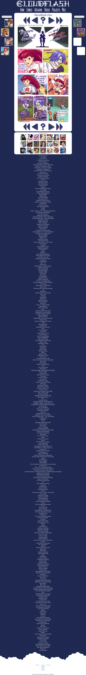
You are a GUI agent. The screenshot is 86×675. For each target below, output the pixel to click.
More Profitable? (43, 518)
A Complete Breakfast (43, 254)
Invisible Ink (43, 418)
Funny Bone (43, 579)
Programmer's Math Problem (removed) (43, 404)
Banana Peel (43, 194)
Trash (43, 322)
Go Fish (43, 506)
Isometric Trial (43, 513)
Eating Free (43, 319)
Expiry (43, 440)
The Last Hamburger (43, 178)
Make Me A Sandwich (43, 224)
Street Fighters (43, 538)
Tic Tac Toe (43, 641)
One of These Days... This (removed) (43, 416)
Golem (43, 458)
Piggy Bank (43, 196)
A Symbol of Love (43, 257)
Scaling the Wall (43, 176)
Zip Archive (43, 229)
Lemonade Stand (43, 520)
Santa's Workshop (43, 576)
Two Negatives (43, 498)
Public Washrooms (43, 565)
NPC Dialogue (43, 223)
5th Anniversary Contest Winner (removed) (43, 464)
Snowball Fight (43, 558)
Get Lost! (43, 604)
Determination (43, 567)
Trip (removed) (43, 443)
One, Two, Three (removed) (43, 467)
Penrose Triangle (43, 495)
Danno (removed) (43, 500)
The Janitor (43, 635)
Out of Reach (43, 459)
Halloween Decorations (43, 327)
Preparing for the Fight (43, 620)
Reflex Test (43, 237)
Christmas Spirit (43, 378)
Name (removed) (43, 552)
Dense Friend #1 (43, 227)
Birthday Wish (43, 236)
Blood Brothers (43, 316)
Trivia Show (43, 284)
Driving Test (43, 346)
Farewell (43, 485)
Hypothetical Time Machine (43, 510)
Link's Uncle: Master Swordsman (43, 540)
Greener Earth (43, 272)
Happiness (43, 348)
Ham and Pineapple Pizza (43, 188)
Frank (43, 421)
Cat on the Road (43, 407)
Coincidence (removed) (43, 543)
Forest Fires (43, 599)
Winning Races (43, 351)
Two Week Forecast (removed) (43, 470)
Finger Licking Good (43, 628)
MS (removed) (43, 372)
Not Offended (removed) (43, 591)
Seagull (43, 187)
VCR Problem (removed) (43, 646)
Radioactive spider (43, 638)
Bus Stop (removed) (43, 647)
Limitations (43, 297)
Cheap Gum (43, 373)
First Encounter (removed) (43, 516)
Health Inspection (43, 279)
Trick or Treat (43, 389)
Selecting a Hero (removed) (43, 582)
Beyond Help (43, 354)
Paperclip (43, 649)
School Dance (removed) (43, 310)
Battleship (43, 556)
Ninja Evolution (43, 278)
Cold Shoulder (43, 424)
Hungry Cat (43, 172)
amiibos (43, 245)
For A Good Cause (43, 436)
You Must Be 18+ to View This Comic (43, 492)
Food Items (43, 611)
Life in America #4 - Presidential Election (43, 211)
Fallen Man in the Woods (43, 285)
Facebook (43, 260)
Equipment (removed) (43, 586)
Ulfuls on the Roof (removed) (43, 532)
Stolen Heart (43, 561)
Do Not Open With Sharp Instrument (43, 456)
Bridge (43, 546)
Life (43, 290)
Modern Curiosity (43, 221)
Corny (43, 345)
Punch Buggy (43, 461)
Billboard (43, 299)
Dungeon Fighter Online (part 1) (43, 403)
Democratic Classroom (43, 547)
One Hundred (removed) (43, 501)
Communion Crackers (43, 175)
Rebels (43, 610)
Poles (43, 555)
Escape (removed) (43, 428)
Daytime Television (43, 163)
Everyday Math (43, 598)
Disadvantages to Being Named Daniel (43, 370)
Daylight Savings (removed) (43, 395)
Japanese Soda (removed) (43, 422)
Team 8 (43, 179)
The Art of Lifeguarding (43, 281)
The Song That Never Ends (43, 602)
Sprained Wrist (43, 324)
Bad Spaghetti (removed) (43, 571)
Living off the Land (43, 160)
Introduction (43, 650)
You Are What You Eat (43, 601)
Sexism (43, 625)
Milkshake (43, 613)
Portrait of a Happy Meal (43, 233)
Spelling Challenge (43, 529)
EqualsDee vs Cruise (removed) (43, 318)
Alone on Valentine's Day (43, 166)
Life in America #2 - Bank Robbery (43, 232)
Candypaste (43, 325)
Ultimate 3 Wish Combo (43, 230)
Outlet (43, 503)
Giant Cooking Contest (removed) (43, 360)
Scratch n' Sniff (43, 534)
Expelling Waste (43, 220)
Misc (64, 10)
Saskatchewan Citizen (43, 450)
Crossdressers (43, 406)
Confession (43, 203)
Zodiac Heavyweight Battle (43, 202)
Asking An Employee (43, 169)
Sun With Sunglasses (43, 206)
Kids (43, 309)
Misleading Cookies (43, 246)
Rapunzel (43, 291)
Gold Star (43, 577)
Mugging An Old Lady (43, 413)
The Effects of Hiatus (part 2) (43, 446)
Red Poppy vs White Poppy (43, 266)
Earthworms (43, 462)
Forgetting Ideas (43, 380)
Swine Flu (43, 303)
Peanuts (43, 412)
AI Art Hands (43, 162)
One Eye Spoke (43, 568)
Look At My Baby (43, 197)
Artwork (38, 10)
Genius (43, 352)
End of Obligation (43, 337)
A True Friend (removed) (43, 605)
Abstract (43, 614)
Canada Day (43, 486)
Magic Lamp (43, 342)
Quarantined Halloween (43, 212)
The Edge (43, 376)
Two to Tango (43, 535)
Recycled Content (43, 397)
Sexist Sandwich (43, 235)
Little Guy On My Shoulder (43, 293)
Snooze (43, 208)
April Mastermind (43, 269)
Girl (43, 482)
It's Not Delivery (43, 184)
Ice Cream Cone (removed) (43, 619)
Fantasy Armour (43, 214)
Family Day (43, 449)
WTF (43, 398)
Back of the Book (43, 479)
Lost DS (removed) (43, 608)
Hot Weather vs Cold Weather (43, 170)
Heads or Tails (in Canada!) (43, 415)
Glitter (43, 251)
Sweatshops (43, 363)
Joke (43, 592)
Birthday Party (43, 199)
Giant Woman (43, 509)
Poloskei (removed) (43, 559)
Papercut (43, 252)
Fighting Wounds (43, 553)
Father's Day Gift (43, 173)
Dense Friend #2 (43, 226)
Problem (43, 519)
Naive (43, 437)
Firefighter (43, 515)
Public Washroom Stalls (43, 255)
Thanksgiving (43, 452)
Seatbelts (43, 574)
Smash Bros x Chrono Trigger (43, 167)
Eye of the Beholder (43, 336)
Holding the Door (43, 239)
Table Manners (43, 526)
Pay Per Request (43, 315)
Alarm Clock (43, 349)
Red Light (43, 585)
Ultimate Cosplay (43, 410)
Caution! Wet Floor (43, 388)
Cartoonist (43, 273)
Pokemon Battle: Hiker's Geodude (43, 217)
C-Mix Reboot (43, 261)
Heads (43, 525)
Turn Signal (43, 190)
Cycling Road (43, 276)
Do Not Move (43, 334)
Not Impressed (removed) (43, 504)
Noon (43, 366)
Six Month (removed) (43, 480)
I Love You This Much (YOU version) (43, 468)
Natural (43, 541)
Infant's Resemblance (43, 193)
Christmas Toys (43, 205)
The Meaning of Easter (43, 442)
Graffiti (43, 523)
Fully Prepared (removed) (43, 340)
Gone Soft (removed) (43, 431)
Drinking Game (43, 537)
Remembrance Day (43, 386)
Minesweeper (43, 622)
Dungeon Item (43, 596)
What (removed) (43, 445)
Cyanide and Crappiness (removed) (43, 430)
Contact (48, 665)
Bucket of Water (43, 385)
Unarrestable (43, 243)
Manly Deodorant (43, 248)
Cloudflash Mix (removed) (43, 312)
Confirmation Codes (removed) (43, 588)
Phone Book (43, 640)
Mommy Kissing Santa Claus (43, 321)
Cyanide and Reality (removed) (43, 391)
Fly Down (43, 331)
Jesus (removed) (43, 307)
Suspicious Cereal (43, 343)
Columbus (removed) (43, 433)
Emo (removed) (43, 367)
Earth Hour (43, 357)
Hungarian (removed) (43, 473)
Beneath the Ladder (43, 375)
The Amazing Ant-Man (43, 358)
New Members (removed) (43, 644)
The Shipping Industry (43, 191)
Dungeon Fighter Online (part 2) (43, 401)
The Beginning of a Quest (43, 593)
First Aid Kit (43, 249)
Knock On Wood (43, 267)
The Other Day (43, 507)
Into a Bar (43, 361)
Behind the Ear (43, 300)
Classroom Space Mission (43, 313)
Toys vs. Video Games (43, 305)
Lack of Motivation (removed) (43, 455)
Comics (29, 10)
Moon (43, 328)
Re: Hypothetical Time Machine (43, 282)
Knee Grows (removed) (43, 595)
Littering (43, 296)
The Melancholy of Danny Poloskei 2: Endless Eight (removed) (43, 471)
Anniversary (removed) (43, 607)
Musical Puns (43, 185)
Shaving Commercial (43, 215)
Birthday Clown (43, 182)
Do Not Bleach (43, 330)
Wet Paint (43, 626)
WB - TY (43, 263)
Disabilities (43, 369)
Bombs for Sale (43, 181)
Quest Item (43, 287)
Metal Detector (43, 631)
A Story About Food (43, 333)
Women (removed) (43, 439)
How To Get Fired (43, 392)
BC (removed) (43, 544)
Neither (43, 632)
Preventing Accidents (43, 474)
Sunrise (43, 209)
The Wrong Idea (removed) (43, 634)
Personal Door (43, 488)
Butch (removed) (43, 531)
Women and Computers (43, 573)
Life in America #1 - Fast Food (43, 242)
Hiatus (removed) (43, 453)
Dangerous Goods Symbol (43, 258)
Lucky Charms (43, 629)
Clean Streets (43, 570)
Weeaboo (43, 549)
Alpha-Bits (43, 550)
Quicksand (43, 434)
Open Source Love (43, 355)
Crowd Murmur (43, 159)
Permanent (43, 583)
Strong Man (43, 494)
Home (22, 10)
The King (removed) (43, 564)
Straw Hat (43, 425)
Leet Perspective (43, 240)
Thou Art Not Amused (43, 476)
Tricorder (43, 157)
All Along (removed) (43, 637)
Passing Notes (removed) (43, 580)
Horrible (43, 419)
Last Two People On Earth (43, 512)
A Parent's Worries (43, 528)
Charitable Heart (43, 489)
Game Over (43, 264)
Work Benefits (43, 302)
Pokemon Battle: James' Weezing (43, 164)
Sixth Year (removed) (43, 409)
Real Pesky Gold (43, 339)
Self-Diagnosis (43, 156)
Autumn (43, 616)
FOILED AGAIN (43, 394)
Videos (47, 10)
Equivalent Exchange (43, 483)
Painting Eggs (43, 270)
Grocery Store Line (43, 522)
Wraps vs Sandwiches (43, 364)
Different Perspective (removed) (43, 589)
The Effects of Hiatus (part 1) (43, 448)
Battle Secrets (43, 562)
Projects (56, 10)
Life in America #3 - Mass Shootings (43, 218)
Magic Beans (43, 306)
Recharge (43, 383)
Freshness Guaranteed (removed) (43, 477)
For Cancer (43, 379)
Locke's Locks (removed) (43, 382)
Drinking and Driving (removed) (43, 288)
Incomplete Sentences (43, 617)
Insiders (43, 491)
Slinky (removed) (43, 643)
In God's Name (43, 400)
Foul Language (43, 427)
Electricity (43, 275)
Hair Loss (43, 294)
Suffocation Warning (43, 623)
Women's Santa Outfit (43, 200)
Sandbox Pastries (43, 497)
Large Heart (43, 465)
